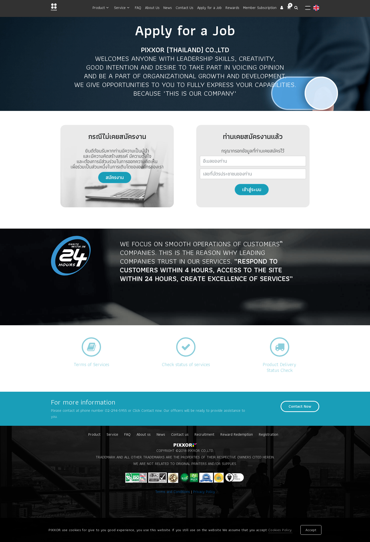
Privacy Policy (204, 492)
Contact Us (184, 8)
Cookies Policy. (280, 530)
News (167, 8)
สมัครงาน (115, 177)
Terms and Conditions (173, 492)
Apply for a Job (209, 8)
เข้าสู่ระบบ (251, 189)
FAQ (138, 8)
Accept (310, 530)
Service (120, 8)
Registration (268, 434)
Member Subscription (259, 8)
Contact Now (300, 406)
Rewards (232, 8)
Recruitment (204, 434)
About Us (152, 8)
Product (99, 8)
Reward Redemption (236, 434)
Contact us (180, 434)
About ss (144, 434)
